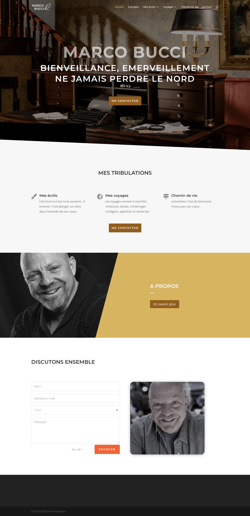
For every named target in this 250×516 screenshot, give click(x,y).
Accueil (119, 7)
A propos (133, 7)
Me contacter (125, 101)
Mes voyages (117, 197)
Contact (207, 7)
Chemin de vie (189, 7)
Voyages (168, 7)
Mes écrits (149, 7)
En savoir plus (164, 304)
